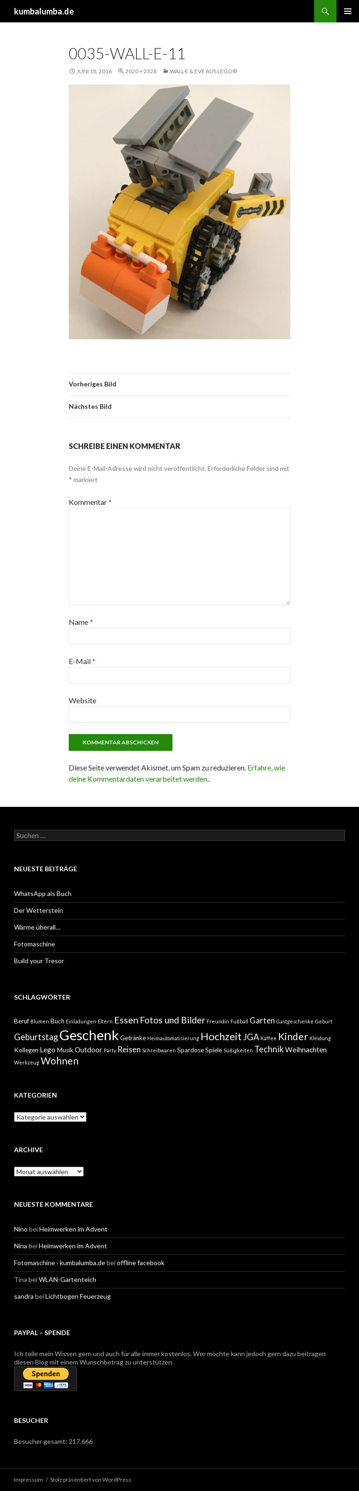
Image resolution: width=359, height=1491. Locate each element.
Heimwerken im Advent (73, 1229)
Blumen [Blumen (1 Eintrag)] (39, 1021)
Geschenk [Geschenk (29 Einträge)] (89, 1035)
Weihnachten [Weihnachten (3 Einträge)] (306, 1049)
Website (82, 700)
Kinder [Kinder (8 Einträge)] (293, 1036)
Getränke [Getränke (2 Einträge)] (133, 1038)
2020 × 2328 (141, 71)
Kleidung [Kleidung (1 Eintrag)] (320, 1038)
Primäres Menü (348, 11)
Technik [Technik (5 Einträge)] (269, 1049)
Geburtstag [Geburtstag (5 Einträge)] (36, 1037)
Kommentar (90, 501)
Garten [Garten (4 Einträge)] (262, 1020)
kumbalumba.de (44, 11)
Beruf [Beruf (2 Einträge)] (21, 1021)
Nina (20, 1246)
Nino (21, 1229)
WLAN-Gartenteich (67, 1279)
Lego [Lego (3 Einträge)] (48, 1049)
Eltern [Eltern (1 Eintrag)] (105, 1021)
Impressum (28, 1479)
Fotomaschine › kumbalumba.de (59, 1263)
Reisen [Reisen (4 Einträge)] (129, 1049)
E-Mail (82, 661)
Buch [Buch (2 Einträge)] (57, 1021)
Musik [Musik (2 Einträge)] (65, 1050)
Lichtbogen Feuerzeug (78, 1296)
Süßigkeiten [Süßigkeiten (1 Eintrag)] (238, 1050)
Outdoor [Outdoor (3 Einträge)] (88, 1049)
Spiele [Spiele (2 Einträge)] (213, 1050)
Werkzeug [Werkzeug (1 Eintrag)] (26, 1062)
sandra (24, 1296)
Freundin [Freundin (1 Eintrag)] (218, 1021)
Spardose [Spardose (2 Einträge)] (190, 1050)
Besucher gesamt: (41, 1441)
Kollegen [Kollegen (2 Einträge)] (26, 1050)
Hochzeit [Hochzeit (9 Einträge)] (221, 1036)
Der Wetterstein (38, 910)
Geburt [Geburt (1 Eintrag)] (323, 1021)
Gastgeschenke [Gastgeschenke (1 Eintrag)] (295, 1021)
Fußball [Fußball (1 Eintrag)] (239, 1021)
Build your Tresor (39, 961)
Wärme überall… (37, 927)
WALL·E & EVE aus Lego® (203, 71)
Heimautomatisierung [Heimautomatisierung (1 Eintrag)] (173, 1038)
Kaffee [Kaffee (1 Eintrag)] (268, 1038)
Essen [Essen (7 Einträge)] (126, 1019)
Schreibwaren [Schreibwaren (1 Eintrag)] (159, 1050)
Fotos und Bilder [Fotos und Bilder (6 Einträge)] (172, 1020)
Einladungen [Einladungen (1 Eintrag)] (81, 1021)
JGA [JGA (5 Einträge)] (251, 1037)
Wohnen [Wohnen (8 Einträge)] (60, 1060)
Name (81, 621)
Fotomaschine (34, 944)
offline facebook (141, 1263)
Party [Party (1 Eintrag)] (110, 1050)
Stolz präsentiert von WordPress (90, 1479)
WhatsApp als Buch (43, 893)
